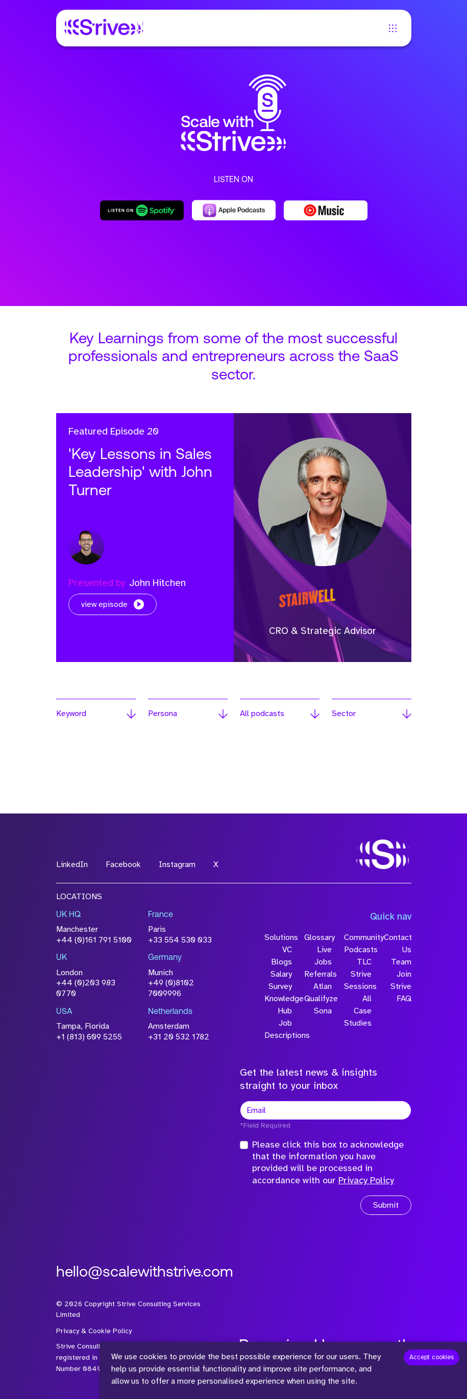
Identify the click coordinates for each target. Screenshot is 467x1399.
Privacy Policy (366, 1180)
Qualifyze (318, 999)
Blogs (281, 962)
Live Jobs (323, 956)
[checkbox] (244, 1145)
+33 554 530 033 (180, 940)
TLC (364, 962)
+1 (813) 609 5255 (89, 1037)
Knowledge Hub (278, 1005)
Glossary (318, 937)
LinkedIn (72, 864)
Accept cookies (431, 1357)
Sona (323, 1011)
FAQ (404, 999)
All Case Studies (358, 1011)
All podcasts (262, 713)
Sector (344, 713)
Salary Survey (280, 980)
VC (287, 950)
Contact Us (397, 943)
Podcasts (358, 950)
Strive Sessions (358, 980)
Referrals (318, 974)
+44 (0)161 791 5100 (94, 940)
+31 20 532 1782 (178, 1037)
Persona (162, 713)
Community (358, 937)
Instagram (177, 864)
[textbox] (325, 1110)
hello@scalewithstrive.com (144, 1272)
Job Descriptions (278, 1029)
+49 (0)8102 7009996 (171, 988)
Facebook (123, 864)
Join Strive (400, 980)
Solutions (278, 937)
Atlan (322, 986)
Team (401, 962)
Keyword (71, 713)
